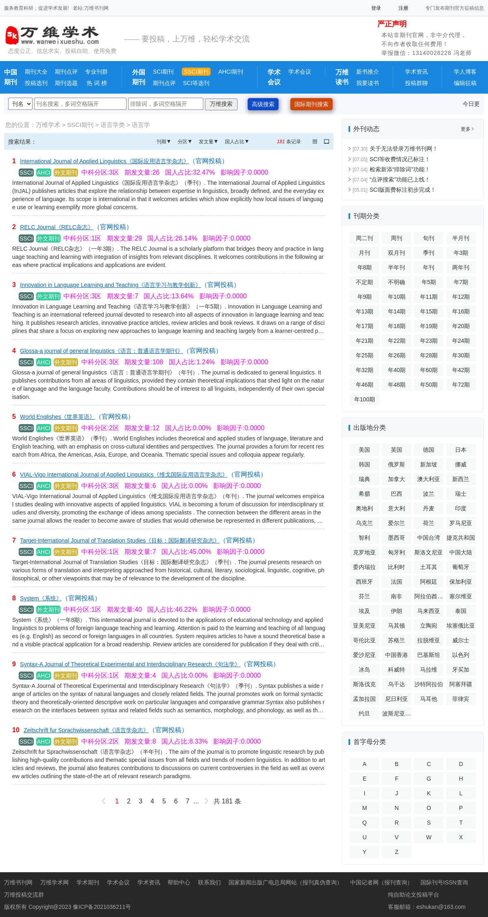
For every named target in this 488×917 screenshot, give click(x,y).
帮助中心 (179, 882)
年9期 (364, 296)
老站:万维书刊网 (90, 8)
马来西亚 (428, 611)
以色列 (460, 655)
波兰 (428, 493)
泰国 (460, 611)
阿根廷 (428, 581)
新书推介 (367, 71)
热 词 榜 (96, 83)
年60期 (429, 370)
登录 (376, 8)
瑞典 (364, 479)
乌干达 (396, 684)
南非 (396, 596)
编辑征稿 (465, 83)
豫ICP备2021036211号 (102, 907)
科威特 (396, 669)
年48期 (397, 384)
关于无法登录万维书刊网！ (395, 148)
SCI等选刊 (196, 83)
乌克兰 (364, 523)
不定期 (364, 282)
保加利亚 (460, 581)
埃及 (364, 611)
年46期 (365, 384)
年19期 (429, 326)
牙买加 (460, 669)
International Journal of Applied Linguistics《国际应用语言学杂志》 (104, 161)
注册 (403, 8)
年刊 (428, 267)
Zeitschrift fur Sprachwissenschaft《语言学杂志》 (86, 730)
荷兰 (428, 523)
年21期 (365, 340)
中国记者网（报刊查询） (381, 882)
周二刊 (364, 238)
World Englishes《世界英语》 (57, 417)
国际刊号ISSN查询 (444, 882)
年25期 (365, 355)
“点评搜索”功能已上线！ (391, 179)
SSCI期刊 (196, 71)
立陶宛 (428, 625)
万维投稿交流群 (24, 894)
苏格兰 (396, 640)
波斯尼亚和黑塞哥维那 (396, 715)
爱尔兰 (396, 523)
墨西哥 (396, 537)
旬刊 (428, 238)
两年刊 (460, 267)
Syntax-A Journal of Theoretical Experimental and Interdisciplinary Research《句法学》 (130, 664)
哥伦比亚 (364, 640)
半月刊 (460, 238)
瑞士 (460, 493)
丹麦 (428, 508)
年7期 (461, 282)
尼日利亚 (396, 699)
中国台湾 (428, 537)
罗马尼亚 (460, 523)
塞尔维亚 (460, 596)
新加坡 (428, 464)
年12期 (461, 296)
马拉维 (428, 669)
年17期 (365, 326)
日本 (460, 449)
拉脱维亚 (428, 640)
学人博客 (465, 71)
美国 (364, 449)
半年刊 (396, 267)
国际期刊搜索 (311, 104)
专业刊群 (96, 71)
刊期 (161, 141)
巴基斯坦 (428, 655)
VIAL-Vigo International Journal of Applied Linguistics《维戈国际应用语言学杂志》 (123, 474)
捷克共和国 (461, 537)
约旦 (364, 713)
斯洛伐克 (364, 684)
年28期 (429, 355)
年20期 (461, 326)
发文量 (206, 141)
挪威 (460, 464)
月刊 (364, 252)
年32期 (365, 370)
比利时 (396, 567)
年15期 (429, 311)
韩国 (364, 464)
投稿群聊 (416, 83)
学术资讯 (416, 71)
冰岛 (364, 669)
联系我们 (209, 882)
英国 (396, 449)
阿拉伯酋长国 (428, 597)
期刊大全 (36, 71)
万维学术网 (54, 882)
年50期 (429, 384)
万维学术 (48, 124)
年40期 (397, 370)
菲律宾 (460, 699)
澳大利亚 (428, 479)
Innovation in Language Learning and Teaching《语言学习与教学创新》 (110, 285)
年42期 (461, 370)
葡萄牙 (460, 567)
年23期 (429, 340)
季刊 (428, 252)
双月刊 (396, 252)
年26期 (397, 355)
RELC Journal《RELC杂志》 (57, 227)
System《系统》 (41, 598)
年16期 (461, 311)
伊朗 (396, 611)
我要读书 (367, 83)
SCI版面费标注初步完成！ (394, 189)
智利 (364, 537)
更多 (467, 129)
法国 (396, 581)
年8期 (364, 267)
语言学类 (112, 124)
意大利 (396, 508)
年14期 (397, 311)
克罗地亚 (364, 552)
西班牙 (364, 581)
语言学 (141, 124)
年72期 (461, 384)
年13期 (365, 311)
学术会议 (299, 71)
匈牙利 (396, 552)
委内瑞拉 (364, 567)
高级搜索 (263, 104)
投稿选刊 (36, 83)
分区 (182, 141)
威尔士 (460, 640)
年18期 (397, 326)
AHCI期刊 (230, 71)
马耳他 (428, 699)
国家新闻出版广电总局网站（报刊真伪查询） (285, 882)
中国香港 (396, 655)
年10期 (397, 296)
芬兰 (364, 596)
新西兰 (460, 479)
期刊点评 (66, 71)
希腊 (364, 493)
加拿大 (396, 479)
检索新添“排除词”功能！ (391, 169)
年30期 (461, 355)
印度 (460, 508)
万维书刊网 (18, 882)
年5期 (429, 282)
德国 (428, 449)
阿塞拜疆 (460, 684)
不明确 (396, 282)
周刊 (396, 238)
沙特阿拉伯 (428, 684)
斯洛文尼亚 (428, 552)
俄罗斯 (396, 464)
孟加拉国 (364, 699)
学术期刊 (87, 882)
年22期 (397, 340)
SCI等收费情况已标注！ (391, 159)
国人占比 (234, 141)
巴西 (396, 493)
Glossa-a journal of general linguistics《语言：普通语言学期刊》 (101, 351)
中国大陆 (460, 552)
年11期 (429, 296)
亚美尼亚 (364, 625)
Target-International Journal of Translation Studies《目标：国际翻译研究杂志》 (120, 540)
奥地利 (364, 508)
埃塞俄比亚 (461, 625)
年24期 (461, 340)
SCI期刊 (163, 71)
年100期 (364, 399)
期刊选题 (66, 83)
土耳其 (428, 567)
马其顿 (396, 625)
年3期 (461, 252)
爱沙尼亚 (364, 655)
